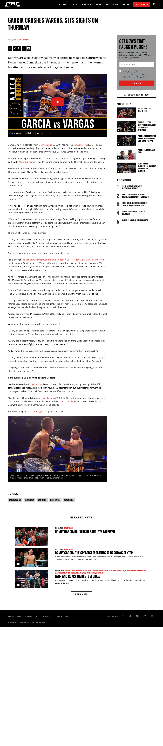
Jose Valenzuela (130, 571)
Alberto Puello (141, 571)
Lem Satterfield (24, 40)
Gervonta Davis (93, 571)
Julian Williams (80, 573)
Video (74, 5)
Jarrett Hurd (38, 384)
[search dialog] (154, 4)
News (98, 5)
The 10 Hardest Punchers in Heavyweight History (132, 187)
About (11, 617)
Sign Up (136, 83)
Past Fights (112, 5)
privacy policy (140, 77)
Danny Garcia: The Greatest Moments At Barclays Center (94, 553)
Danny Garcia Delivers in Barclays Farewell (85, 531)
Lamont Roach (103, 571)
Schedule (86, 5)
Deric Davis (100, 573)
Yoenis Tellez (70, 573)
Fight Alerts (141, 5)
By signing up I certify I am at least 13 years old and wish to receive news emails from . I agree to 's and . (136, 74)
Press (126, 5)
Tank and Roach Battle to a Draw (77, 576)
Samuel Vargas (80, 144)
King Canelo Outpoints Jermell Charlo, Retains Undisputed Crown (135, 195)
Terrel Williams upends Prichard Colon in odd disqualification (135, 204)
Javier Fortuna (48, 398)
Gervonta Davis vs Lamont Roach (76, 571)
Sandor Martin (60, 573)
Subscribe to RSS (136, 95)
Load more (81, 594)
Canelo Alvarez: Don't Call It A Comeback (133, 212)
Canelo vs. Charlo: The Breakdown (135, 220)
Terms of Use (61, 617)
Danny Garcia (45, 144)
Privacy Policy (44, 617)
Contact (29, 617)
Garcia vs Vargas (35, 411)
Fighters (62, 5)
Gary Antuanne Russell (116, 571)
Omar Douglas (67, 401)
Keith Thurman (26, 162)
